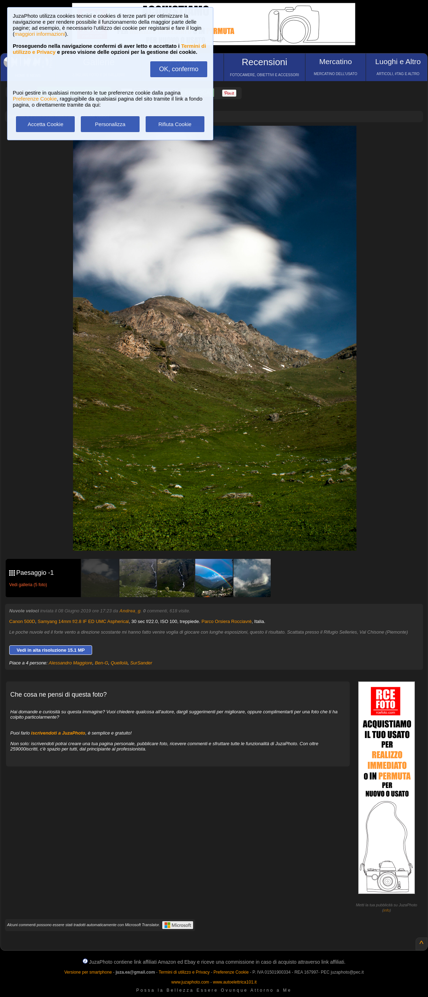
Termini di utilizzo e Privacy (184, 972)
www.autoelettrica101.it (235, 982)
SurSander (141, 662)
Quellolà (119, 662)
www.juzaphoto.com (190, 982)
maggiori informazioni (40, 34)
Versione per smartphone (88, 972)
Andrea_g (130, 610)
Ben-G (101, 662)
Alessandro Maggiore (70, 662)
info (386, 910)
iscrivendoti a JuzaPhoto (58, 733)
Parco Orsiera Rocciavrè (227, 621)
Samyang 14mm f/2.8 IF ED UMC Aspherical (83, 621)
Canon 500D (22, 621)
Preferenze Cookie (35, 99)
